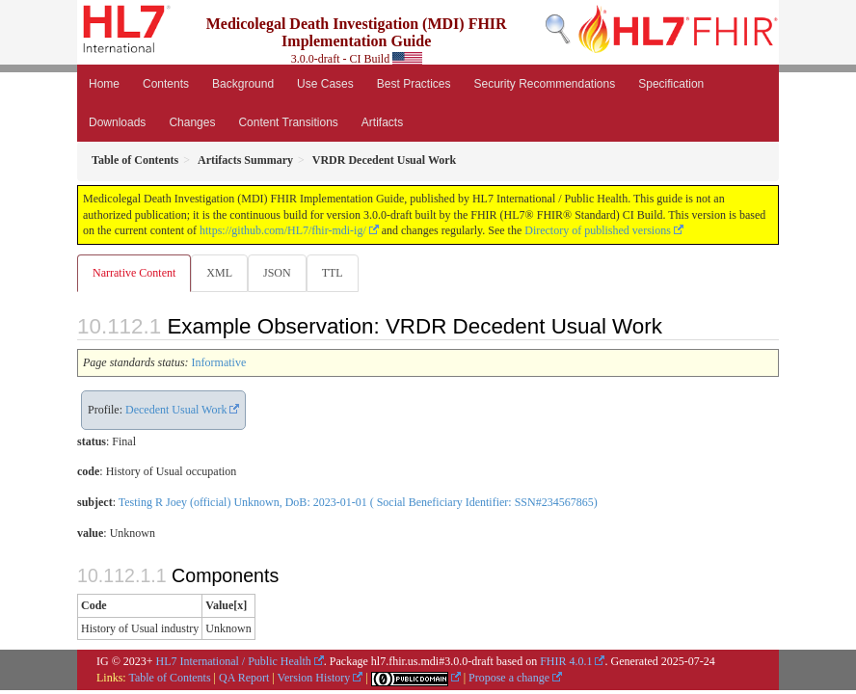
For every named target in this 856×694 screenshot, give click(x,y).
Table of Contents (169, 677)
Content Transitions (287, 122)
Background (243, 84)
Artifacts (382, 122)
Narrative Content (134, 273)
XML (219, 273)
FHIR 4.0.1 (566, 661)
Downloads (117, 122)
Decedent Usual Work (176, 409)
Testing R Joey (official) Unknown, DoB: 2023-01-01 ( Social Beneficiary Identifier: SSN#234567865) (358, 502)
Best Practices (414, 84)
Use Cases (325, 84)
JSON (277, 273)
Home (104, 84)
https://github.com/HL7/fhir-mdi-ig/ (283, 230)
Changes (192, 122)
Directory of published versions (597, 230)
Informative (219, 362)
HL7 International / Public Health (233, 661)
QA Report (244, 677)
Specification (671, 84)
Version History (314, 677)
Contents (166, 84)
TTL (332, 273)
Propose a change (508, 677)
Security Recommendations (544, 84)
